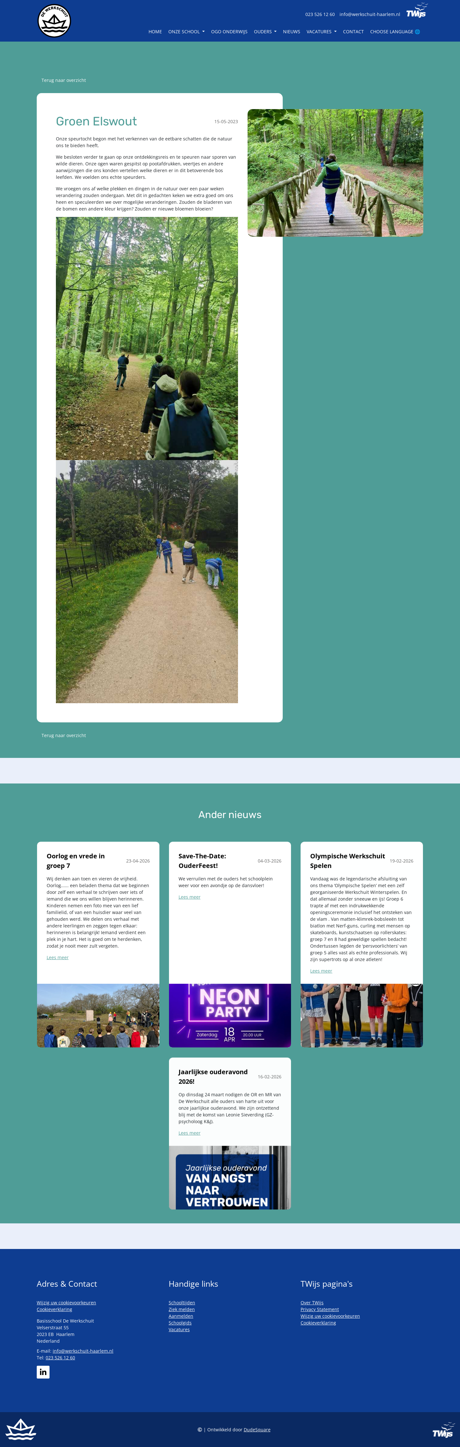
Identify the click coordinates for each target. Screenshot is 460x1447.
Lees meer (58, 982)
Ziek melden (182, 1309)
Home (155, 31)
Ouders (263, 31)
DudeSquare (257, 1430)
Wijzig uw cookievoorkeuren (66, 1303)
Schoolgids (180, 1323)
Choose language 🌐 (395, 31)
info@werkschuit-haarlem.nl (370, 14)
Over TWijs (312, 1303)
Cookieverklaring (54, 1309)
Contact (353, 31)
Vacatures (320, 31)
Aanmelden (181, 1316)
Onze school (184, 31)
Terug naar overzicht (64, 80)
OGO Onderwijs (229, 31)
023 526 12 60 (320, 14)
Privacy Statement (320, 1309)
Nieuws (291, 31)
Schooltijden (182, 1303)
